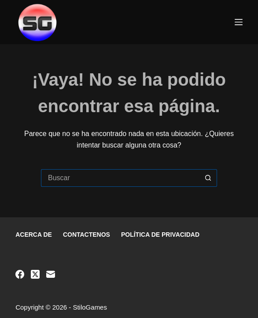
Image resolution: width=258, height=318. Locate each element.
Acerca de (33, 234)
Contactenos (86, 234)
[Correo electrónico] (50, 274)
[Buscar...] (120, 178)
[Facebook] (19, 274)
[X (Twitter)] (35, 274)
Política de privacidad (160, 234)
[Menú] (239, 22)
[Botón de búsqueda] (208, 178)
